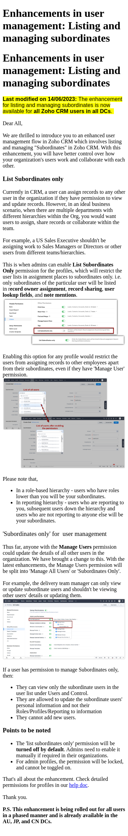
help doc (78, 785)
